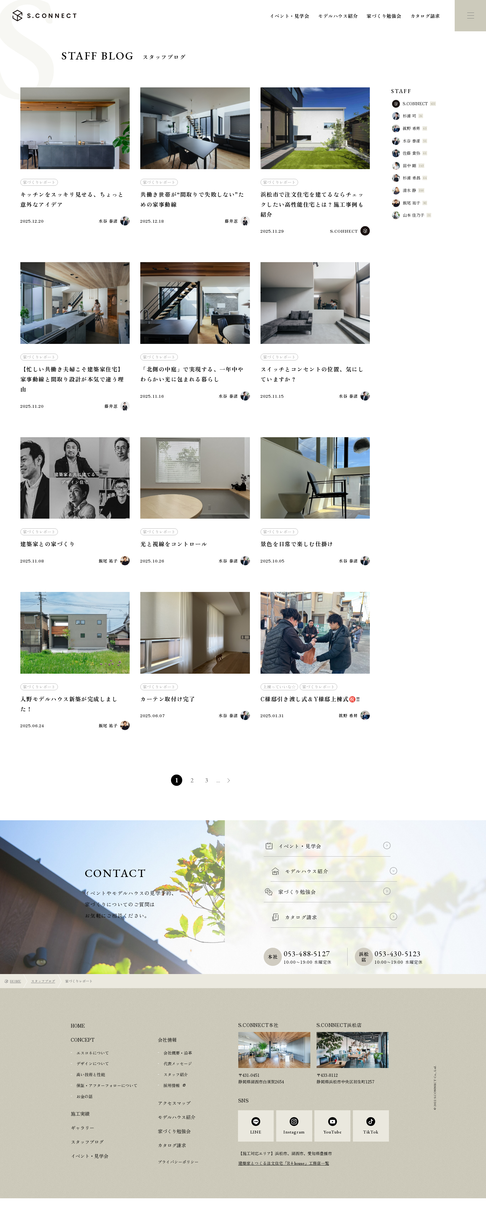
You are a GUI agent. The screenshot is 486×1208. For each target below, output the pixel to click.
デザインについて (92, 1070)
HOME (15, 987)
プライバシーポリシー (178, 1167)
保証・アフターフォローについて (106, 1091)
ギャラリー (82, 1133)
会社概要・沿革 (177, 1059)
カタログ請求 (425, 16)
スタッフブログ (43, 987)
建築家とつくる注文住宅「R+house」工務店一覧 (283, 1172)
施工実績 (80, 1119)
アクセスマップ (174, 1108)
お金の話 (84, 1102)
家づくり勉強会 (384, 16)
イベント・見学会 (289, 16)
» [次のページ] (230, 788)
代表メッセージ (177, 1070)
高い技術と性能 (90, 1081)
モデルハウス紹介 (338, 16)
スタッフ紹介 (175, 1081)
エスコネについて (92, 1059)
